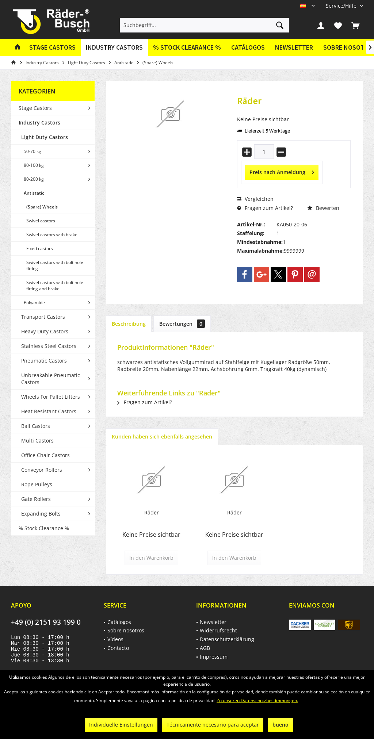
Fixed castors (39, 248)
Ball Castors (35, 425)
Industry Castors (39, 122)
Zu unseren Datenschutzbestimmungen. (257, 700)
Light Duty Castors (44, 137)
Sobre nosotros (125, 630)
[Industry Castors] (114, 47)
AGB (205, 647)
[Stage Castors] (52, 47)
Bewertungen (182, 323)
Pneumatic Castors (44, 360)
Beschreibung (129, 323)
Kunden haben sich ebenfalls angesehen (162, 436)
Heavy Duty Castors (44, 331)
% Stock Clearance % (44, 528)
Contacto (118, 647)
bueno (280, 724)
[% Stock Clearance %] (187, 47)
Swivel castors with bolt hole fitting (54, 265)
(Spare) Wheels (42, 207)
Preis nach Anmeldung (281, 171)
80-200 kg (34, 179)
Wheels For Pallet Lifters (50, 396)
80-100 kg (34, 165)
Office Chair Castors (45, 455)
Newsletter (294, 47)
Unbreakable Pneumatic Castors (50, 379)
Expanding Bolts (41, 513)
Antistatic (34, 193)
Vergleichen (255, 198)
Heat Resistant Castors (48, 411)
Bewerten (323, 207)
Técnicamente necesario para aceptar (213, 724)
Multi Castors (37, 440)
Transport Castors (43, 316)
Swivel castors (40, 221)
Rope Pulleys (36, 484)
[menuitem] (341, 5)
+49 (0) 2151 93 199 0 (46, 622)
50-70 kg (32, 151)
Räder (151, 512)
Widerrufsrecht (218, 630)
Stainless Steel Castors (48, 345)
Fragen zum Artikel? (265, 207)
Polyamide (34, 302)
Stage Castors (35, 107)
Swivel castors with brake (51, 234)
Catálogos (248, 47)
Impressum (214, 656)
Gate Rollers (36, 498)
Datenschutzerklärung (227, 639)
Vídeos (115, 639)
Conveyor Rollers (41, 469)
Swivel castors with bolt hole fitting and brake (54, 285)
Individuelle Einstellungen (121, 724)
